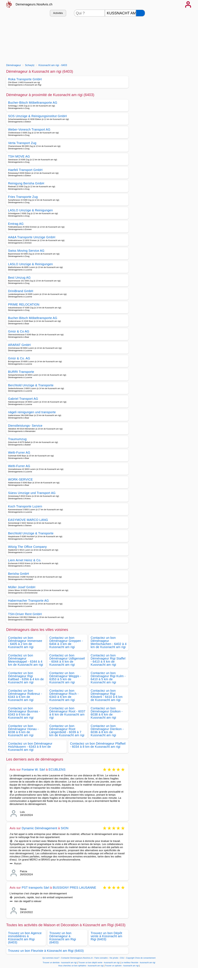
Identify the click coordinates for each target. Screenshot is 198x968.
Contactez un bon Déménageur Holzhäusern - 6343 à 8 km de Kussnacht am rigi (30, 746)
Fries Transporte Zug (23, 197)
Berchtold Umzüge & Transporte (31, 385)
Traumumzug (17, 439)
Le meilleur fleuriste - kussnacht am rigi (138, 963)
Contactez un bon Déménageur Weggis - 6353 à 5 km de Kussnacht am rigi (65, 677)
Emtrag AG (16, 223)
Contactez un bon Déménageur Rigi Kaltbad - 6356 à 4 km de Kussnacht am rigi (26, 677)
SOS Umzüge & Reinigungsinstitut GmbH (37, 116)
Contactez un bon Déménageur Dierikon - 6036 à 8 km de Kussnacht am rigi (107, 730)
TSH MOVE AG (19, 156)
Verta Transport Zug (22, 143)
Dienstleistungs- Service (25, 425)
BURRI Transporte (21, 372)
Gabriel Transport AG (23, 398)
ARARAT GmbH (19, 345)
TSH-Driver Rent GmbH (25, 614)
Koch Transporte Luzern (25, 506)
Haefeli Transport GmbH (25, 170)
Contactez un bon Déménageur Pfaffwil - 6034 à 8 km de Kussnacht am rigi (98, 745)
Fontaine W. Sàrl (33, 769)
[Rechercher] (140, 13)
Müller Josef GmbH (21, 587)
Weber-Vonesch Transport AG (29, 129)
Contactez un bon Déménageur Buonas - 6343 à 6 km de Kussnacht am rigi (24, 713)
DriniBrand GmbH (20, 291)
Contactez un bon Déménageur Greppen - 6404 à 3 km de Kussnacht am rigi (66, 642)
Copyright (130, 958)
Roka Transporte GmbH (25, 79)
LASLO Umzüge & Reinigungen (30, 210)
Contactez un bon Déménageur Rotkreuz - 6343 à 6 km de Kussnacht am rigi (25, 695)
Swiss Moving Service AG (26, 250)
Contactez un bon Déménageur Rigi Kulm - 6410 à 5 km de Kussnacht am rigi (108, 677)
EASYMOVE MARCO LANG (28, 520)
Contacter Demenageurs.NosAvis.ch (77, 958)
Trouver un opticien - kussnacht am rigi (122, 966)
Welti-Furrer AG (19, 452)
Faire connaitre (101, 958)
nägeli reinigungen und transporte (32, 412)
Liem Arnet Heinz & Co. (24, 560)
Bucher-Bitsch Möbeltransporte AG (32, 102)
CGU (122, 958)
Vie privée (114, 958)
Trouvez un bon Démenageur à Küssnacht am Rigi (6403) (62, 937)
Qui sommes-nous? (51, 958)
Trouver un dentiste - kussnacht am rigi (60, 963)
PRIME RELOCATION (23, 304)
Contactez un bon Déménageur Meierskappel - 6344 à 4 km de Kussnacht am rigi (25, 660)
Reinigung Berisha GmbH (26, 183)
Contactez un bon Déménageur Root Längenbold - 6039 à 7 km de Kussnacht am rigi (66, 730)
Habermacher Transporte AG (28, 600)
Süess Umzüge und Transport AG (32, 493)
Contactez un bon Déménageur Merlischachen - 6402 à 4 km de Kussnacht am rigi (109, 642)
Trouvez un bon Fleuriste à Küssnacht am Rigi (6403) (46, 950)
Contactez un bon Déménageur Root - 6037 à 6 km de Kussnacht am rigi (67, 713)
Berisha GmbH (18, 573)
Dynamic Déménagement (39, 828)
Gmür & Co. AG (19, 358)
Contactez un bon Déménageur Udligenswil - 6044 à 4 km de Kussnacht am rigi (67, 660)
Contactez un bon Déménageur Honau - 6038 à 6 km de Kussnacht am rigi (23, 730)
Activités (58, 13)
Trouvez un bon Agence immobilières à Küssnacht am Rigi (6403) (25, 937)
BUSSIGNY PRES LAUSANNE (74, 887)
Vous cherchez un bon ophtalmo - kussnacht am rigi (80, 966)
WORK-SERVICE (20, 479)
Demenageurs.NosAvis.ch (34, 4)
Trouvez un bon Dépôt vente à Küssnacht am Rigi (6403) (106, 936)
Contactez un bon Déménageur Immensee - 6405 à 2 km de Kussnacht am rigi (25, 642)
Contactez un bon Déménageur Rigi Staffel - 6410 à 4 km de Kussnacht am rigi (108, 660)
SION (65, 828)
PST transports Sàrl (35, 887)
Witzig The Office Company (27, 546)
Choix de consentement (145, 958)
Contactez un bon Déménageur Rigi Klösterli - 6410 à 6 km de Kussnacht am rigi (107, 695)
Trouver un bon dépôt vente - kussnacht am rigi (98, 963)
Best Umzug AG (19, 277)
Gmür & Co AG (18, 331)
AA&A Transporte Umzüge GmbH (31, 237)
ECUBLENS (57, 769)
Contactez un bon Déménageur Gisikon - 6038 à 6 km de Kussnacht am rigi (107, 713)
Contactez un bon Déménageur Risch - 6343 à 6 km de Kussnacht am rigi (64, 695)
